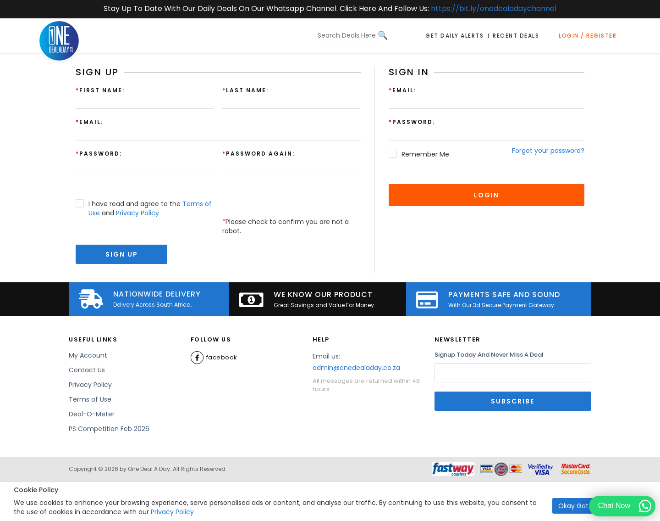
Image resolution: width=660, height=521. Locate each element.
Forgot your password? (548, 150)
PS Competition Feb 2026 (109, 428)
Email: (402, 90)
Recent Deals (516, 35)
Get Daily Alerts (454, 35)
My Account (88, 355)
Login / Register (587, 35)
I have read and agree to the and (150, 208)
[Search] (383, 35)
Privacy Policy (172, 511)
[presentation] (292, 199)
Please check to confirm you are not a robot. (285, 226)
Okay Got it (576, 505)
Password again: (258, 153)
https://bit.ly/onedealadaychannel (493, 8)
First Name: (100, 90)
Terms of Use (90, 399)
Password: (412, 122)
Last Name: (245, 90)
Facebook (214, 357)
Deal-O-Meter (92, 414)
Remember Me (425, 154)
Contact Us (87, 370)
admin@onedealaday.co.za (356, 367)
